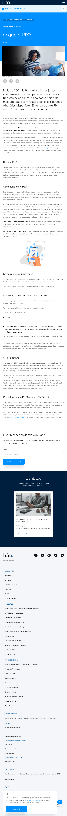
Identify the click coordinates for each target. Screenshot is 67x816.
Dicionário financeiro (12, 27)
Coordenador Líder (11, 701)
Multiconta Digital (10, 650)
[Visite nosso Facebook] (36, 555)
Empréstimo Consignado (13, 618)
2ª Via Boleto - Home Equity (14, 613)
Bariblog (7, 594)
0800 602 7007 (10, 753)
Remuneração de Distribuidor (14, 697)
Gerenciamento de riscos (13, 683)
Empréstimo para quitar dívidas (15, 622)
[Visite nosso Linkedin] (49, 555)
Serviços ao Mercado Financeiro (15, 645)
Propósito (8, 576)
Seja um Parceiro (10, 599)
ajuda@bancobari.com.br (13, 736)
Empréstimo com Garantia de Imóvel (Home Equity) (22, 608)
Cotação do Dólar (10, 692)
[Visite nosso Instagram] (42, 555)
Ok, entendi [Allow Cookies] (16, 809)
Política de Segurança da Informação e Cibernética (21, 664)
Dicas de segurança (11, 706)
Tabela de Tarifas (10, 674)
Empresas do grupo (11, 585)
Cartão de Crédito (10, 655)
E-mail (5, 449)
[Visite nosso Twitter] (55, 555)
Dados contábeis (10, 678)
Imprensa (8, 589)
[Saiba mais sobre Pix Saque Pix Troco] (49, 148)
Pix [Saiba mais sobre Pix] (27, 118)
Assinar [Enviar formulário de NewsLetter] (13, 461)
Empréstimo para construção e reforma (18, 631)
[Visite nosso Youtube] (62, 555)
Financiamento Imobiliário (13, 641)
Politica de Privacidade (25, 800)
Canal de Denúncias (11, 687)
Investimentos (9, 636)
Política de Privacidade (12, 669)
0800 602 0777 (10, 780)
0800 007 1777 (10, 762)
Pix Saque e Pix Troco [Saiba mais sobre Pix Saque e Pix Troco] (18, 417)
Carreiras (8, 580)
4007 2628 (8, 745)
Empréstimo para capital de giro (15, 627)
